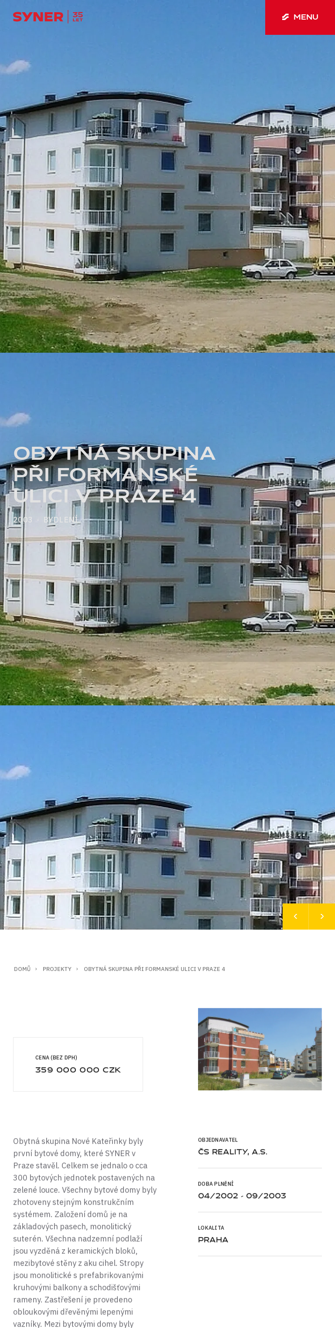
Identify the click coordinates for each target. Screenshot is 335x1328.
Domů (22, 969)
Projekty (57, 969)
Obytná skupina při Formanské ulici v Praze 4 (154, 969)
